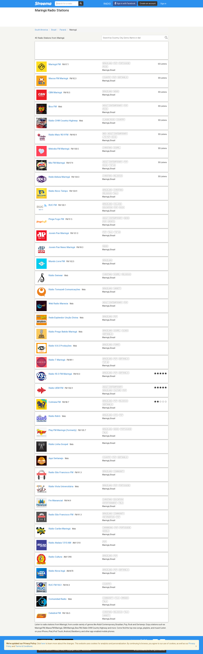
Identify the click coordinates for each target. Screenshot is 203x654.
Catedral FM (55, 613)
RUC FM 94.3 (55, 585)
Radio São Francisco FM (61, 472)
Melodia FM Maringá (59, 148)
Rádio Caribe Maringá (59, 528)
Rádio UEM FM (56, 388)
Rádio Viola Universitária (61, 486)
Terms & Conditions (24, 646)
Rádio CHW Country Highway (63, 120)
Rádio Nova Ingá (57, 571)
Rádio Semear (56, 275)
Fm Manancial (56, 500)
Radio (107, 3)
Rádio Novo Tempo (58, 191)
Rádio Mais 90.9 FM (58, 134)
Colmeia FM (55, 402)
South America (41, 30)
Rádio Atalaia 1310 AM (60, 542)
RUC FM (53, 205)
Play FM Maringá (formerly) (63, 430)
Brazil (53, 30)
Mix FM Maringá (57, 163)
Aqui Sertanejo (56, 458)
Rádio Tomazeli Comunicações (64, 289)
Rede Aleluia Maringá (59, 177)
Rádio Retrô (54, 416)
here (43, 643)
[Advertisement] (101, 59)
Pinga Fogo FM (56, 219)
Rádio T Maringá (57, 360)
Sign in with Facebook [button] (125, 3)
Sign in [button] (163, 3)
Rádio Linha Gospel (58, 444)
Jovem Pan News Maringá (62, 247)
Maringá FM (55, 64)
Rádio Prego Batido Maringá (63, 331)
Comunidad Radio (57, 599)
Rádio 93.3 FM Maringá (60, 374)
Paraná (63, 30)
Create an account (148, 3)
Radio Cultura (55, 557)
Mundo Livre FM (57, 261)
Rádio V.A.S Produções (60, 345)
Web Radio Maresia (58, 303)
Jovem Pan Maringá (59, 233)
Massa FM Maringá (58, 78)
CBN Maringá (55, 92)
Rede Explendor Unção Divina (63, 317)
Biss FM (53, 106)
